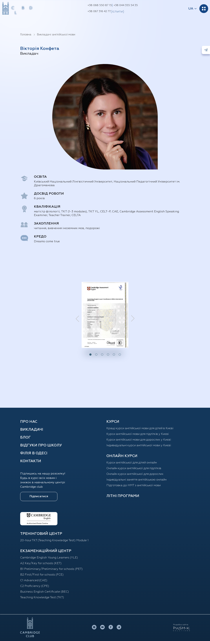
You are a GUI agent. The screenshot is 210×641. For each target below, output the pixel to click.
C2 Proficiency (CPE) (34, 586)
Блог (25, 437)
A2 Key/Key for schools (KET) (41, 563)
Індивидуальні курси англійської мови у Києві (138, 445)
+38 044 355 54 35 (126, 5)
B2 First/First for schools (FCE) (42, 574)
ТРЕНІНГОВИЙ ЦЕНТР (41, 534)
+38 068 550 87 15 (99, 5)
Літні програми (122, 496)
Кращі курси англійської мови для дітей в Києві (139, 428)
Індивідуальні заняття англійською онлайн (136, 479)
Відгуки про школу (41, 445)
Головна (25, 34)
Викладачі (31, 429)
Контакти (30, 461)
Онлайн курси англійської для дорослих (134, 474)
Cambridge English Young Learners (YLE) (49, 557)
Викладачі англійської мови (56, 34)
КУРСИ (112, 421)
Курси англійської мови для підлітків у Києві (137, 434)
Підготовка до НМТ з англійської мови (133, 485)
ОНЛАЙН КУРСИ (121, 456)
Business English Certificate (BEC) (44, 591)
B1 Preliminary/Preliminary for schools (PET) (51, 569)
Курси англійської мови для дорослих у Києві (138, 439)
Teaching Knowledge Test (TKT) (42, 597)
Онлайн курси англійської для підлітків (133, 468)
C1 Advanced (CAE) (33, 580)
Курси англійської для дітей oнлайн (131, 462)
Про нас (28, 421)
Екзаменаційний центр (45, 551)
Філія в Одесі (33, 453)
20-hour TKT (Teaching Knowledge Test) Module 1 (54, 540)
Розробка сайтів (180, 625)
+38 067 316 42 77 (99, 11)
